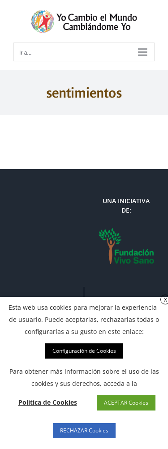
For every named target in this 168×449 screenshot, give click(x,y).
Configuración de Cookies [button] (84, 351)
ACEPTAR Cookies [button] (126, 402)
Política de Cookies (47, 402)
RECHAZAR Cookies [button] (84, 430)
